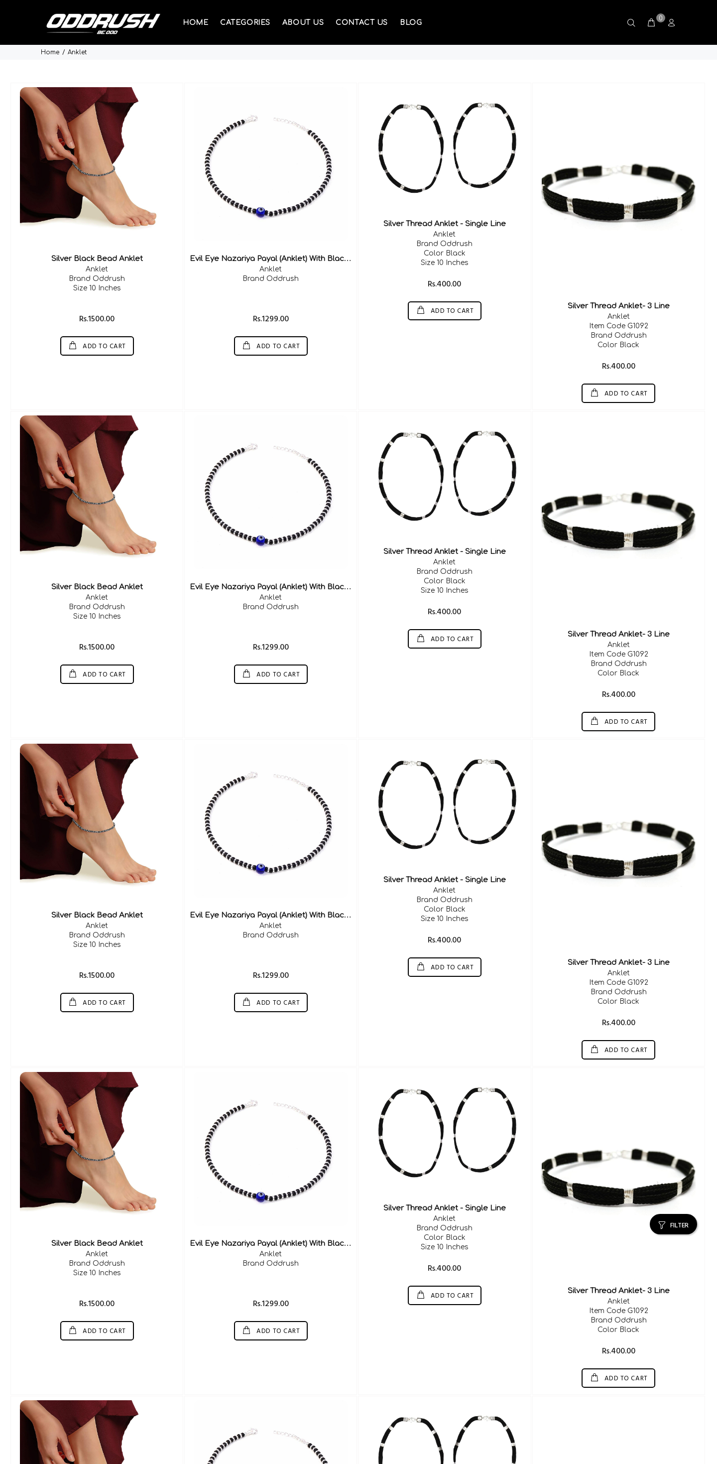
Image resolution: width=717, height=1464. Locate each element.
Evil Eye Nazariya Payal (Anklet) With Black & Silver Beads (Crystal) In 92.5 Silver (337, 226)
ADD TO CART (103, 314)
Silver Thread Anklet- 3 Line (619, 273)
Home (50, 9)
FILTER (679, 1183)
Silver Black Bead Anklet (97, 226)
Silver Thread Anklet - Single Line (444, 191)
